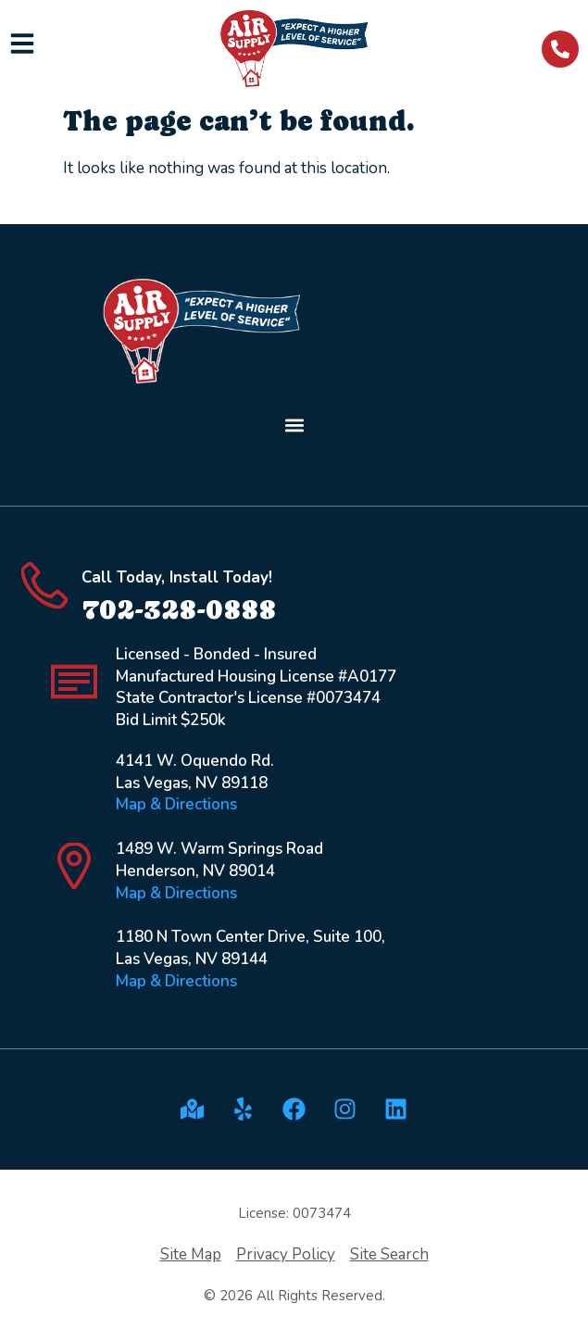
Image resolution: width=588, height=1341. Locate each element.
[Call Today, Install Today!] (44, 585)
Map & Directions (176, 804)
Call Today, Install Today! (176, 577)
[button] (294, 425)
